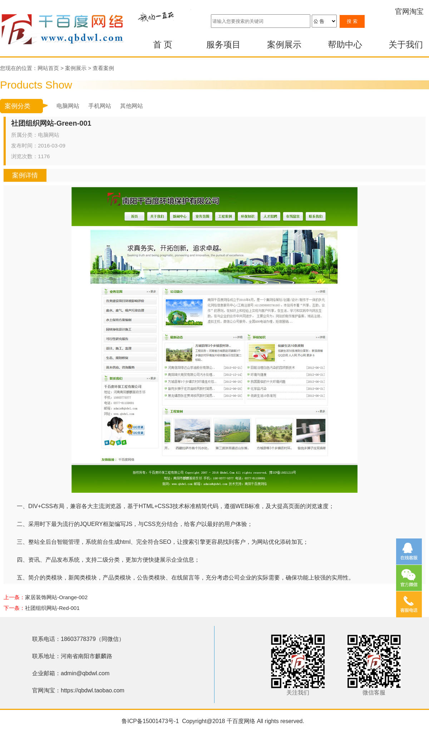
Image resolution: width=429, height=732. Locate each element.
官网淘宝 (409, 11)
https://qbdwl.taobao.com (92, 690)
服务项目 (223, 44)
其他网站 (131, 106)
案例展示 (284, 44)
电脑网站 (67, 106)
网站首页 (48, 68)
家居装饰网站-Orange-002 (56, 597)
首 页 (163, 44)
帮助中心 (345, 44)
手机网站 (99, 106)
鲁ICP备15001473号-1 (150, 721)
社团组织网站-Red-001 (52, 608)
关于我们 (406, 44)
